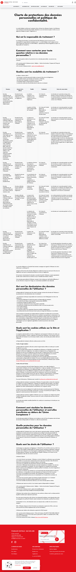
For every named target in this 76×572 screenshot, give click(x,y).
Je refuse (35, 567)
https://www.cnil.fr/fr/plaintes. (41, 517)
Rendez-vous (35, 552)
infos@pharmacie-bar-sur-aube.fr (19, 539)
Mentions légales (52, 549)
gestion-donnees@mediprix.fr (38, 66)
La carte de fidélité (37, 556)
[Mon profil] (72, 2)
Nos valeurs (60, 6)
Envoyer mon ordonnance (38, 549)
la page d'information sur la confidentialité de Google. (28, 361)
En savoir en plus (18, 565)
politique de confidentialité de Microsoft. (49, 379)
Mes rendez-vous (25, 6)
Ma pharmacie (44, 6)
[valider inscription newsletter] (56, 540)
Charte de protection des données (56, 552)
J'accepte (27, 567)
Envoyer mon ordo (35, 6)
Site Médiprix (15, 554)
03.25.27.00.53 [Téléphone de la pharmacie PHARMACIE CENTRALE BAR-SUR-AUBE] (20, 537)
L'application (35, 554)
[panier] (75, 2)
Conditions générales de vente (55, 554)
